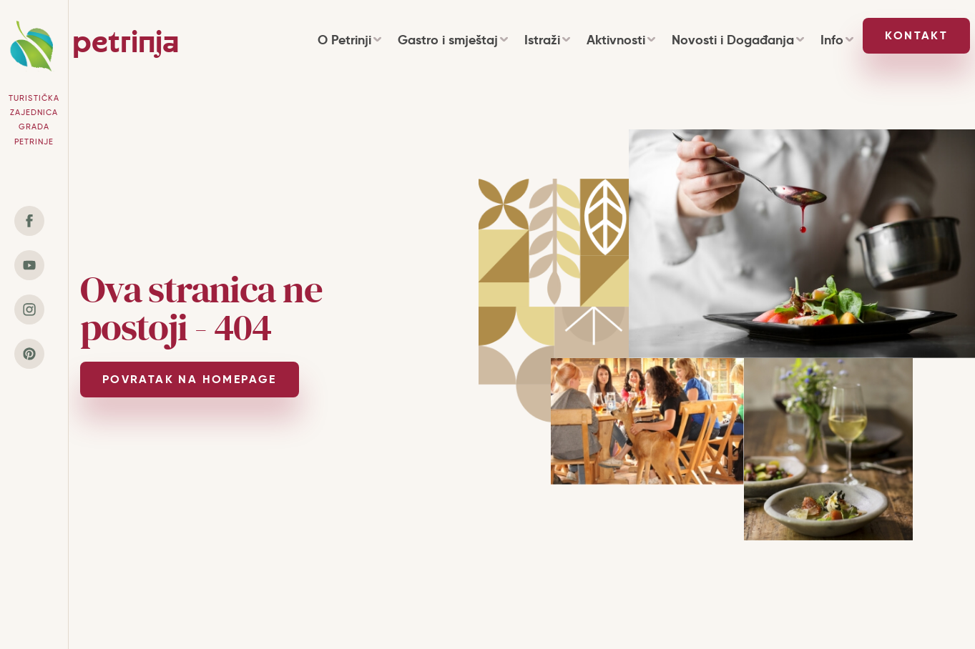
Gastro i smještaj (452, 39)
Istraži (547, 39)
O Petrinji (349, 39)
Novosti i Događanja (737, 39)
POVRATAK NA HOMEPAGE (189, 379)
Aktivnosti (620, 39)
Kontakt (916, 35)
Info (836, 39)
